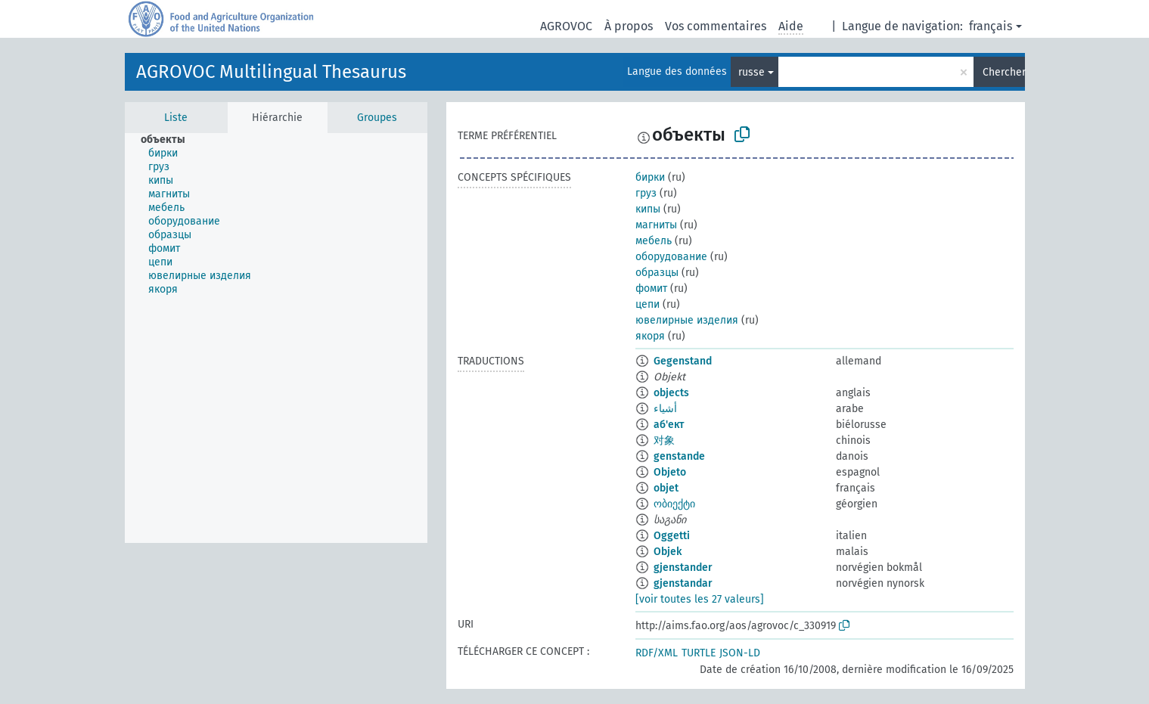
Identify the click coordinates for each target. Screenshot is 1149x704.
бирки (650, 177)
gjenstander (683, 567)
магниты (656, 225)
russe (751, 72)
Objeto (670, 472)
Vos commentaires (715, 26)
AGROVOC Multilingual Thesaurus (271, 71)
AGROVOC (566, 26)
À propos (628, 26)
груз (646, 193)
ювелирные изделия (686, 320)
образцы (657, 272)
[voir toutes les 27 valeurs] (699, 599)
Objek (668, 551)
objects (671, 392)
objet (666, 488)
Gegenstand (683, 361)
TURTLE (699, 653)
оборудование (671, 256)
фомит (651, 288)
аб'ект (669, 424)
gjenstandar (683, 583)
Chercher (1004, 72)
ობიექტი (674, 504)
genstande (679, 456)
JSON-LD (739, 653)
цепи (647, 304)
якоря (650, 336)
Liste (176, 117)
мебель (653, 240)
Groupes (377, 117)
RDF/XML (656, 653)
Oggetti (672, 535)
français (990, 26)
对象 (664, 440)
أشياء (665, 408)
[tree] (276, 338)
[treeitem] (169, 140)
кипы (647, 209)
